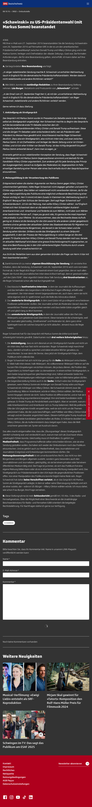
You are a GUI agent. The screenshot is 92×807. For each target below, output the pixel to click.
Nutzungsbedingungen (14, 777)
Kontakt (7, 763)
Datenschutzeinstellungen (16, 784)
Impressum (8, 766)
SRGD (14, 11)
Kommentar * (9, 582)
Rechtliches (8, 770)
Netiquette (8, 773)
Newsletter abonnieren (74, 763)
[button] (87, 3)
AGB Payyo (8, 780)
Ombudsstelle (24, 11)
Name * (6, 559)
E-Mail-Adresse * (11, 570)
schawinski (8, 523)
